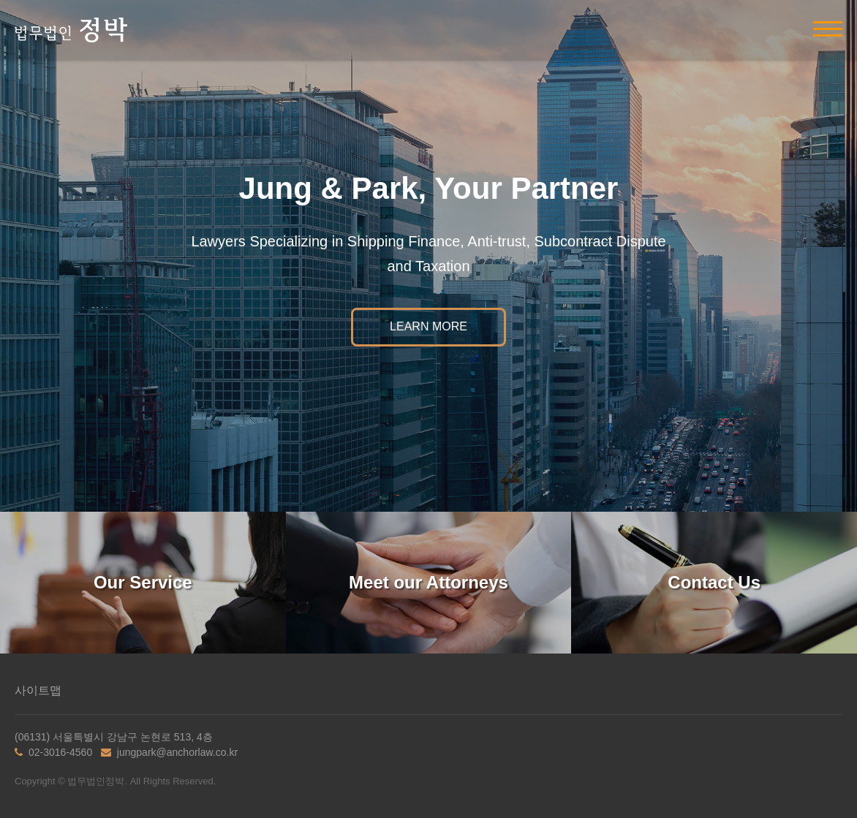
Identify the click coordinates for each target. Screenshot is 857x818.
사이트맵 (38, 690)
